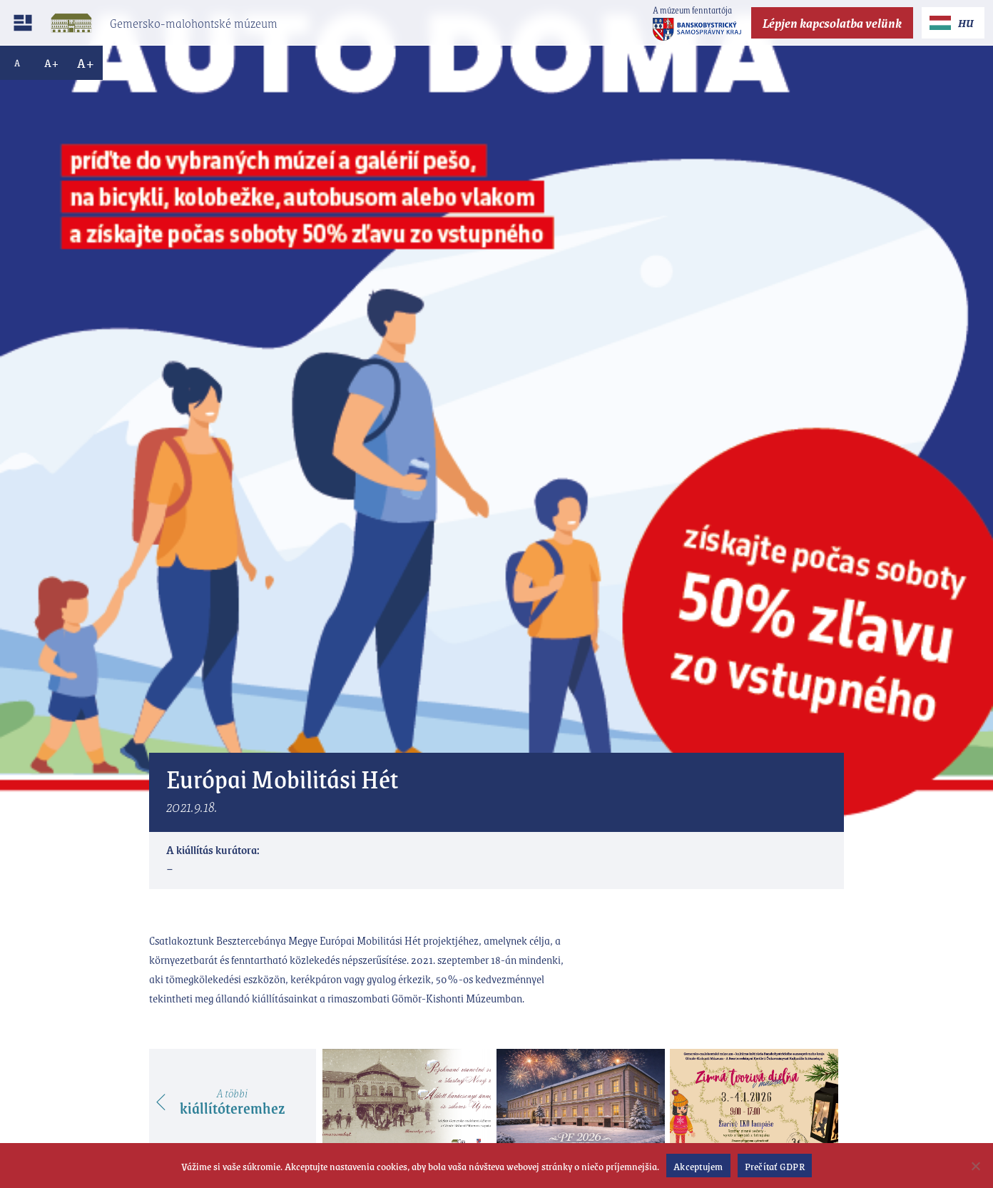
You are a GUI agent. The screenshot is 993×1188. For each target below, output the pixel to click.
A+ (51, 62)
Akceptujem (698, 1165)
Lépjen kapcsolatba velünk (832, 23)
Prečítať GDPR (775, 1165)
